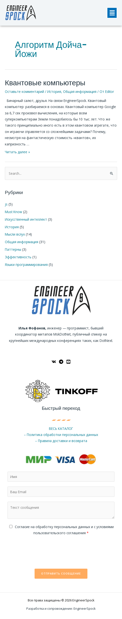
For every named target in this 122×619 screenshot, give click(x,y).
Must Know (13, 211)
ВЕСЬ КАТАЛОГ (61, 428)
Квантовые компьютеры (45, 83)
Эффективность (18, 257)
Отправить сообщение (61, 573)
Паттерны (13, 249)
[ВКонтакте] (54, 361)
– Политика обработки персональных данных (61, 434)
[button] (112, 12)
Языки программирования (26, 264)
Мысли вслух (15, 234)
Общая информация (79, 91)
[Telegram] (61, 361)
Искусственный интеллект (26, 219)
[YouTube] (68, 361)
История (54, 91)
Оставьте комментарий (24, 91)
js (6, 204)
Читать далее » (17, 152)
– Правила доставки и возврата (61, 440)
